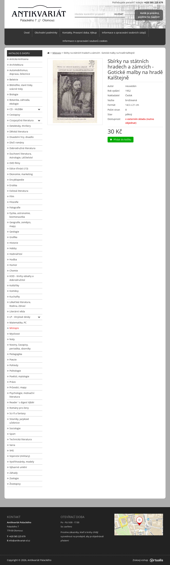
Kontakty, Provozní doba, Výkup (79, 32)
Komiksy (14, 290)
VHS (11, 450)
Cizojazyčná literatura (21, 120)
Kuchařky (14, 296)
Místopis (14, 328)
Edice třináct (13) (18, 168)
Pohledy (13, 365)
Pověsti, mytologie (19, 376)
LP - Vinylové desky (19, 316)
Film (11, 196)
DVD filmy (14, 163)
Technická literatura (20, 439)
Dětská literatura (18, 131)
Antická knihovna (18, 59)
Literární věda (17, 311)
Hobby (13, 248)
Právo (12, 381)
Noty (12, 339)
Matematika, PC (18, 322)
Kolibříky (14, 285)
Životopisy (15, 483)
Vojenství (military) (19, 456)
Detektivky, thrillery (20, 125)
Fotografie (14, 207)
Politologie (15, 370)
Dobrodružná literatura (22, 148)
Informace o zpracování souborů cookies (85, 40)
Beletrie (13, 79)
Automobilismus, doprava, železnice (19, 72)
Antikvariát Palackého (39, 560)
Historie (13, 242)
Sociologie (15, 428)
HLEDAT (118, 14)
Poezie (13, 359)
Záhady (13, 472)
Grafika (13, 237)
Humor (13, 265)
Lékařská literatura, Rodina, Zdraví (20, 303)
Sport (12, 433)
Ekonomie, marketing (21, 174)
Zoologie (14, 478)
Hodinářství (15, 254)
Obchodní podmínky (46, 32)
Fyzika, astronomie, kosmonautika (19, 215)
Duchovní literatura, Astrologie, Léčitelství (21, 155)
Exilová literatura (18, 190)
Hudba (13, 259)
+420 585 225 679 (17, 536)
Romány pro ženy (19, 407)
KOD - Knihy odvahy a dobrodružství (21, 278)
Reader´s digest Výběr (21, 402)
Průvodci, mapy (17, 387)
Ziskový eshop (148, 560)
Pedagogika (15, 354)
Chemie (13, 270)
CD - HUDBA (16, 109)
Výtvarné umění (18, 467)
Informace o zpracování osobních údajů (124, 32)
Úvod (27, 32)
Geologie (14, 231)
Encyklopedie (16, 179)
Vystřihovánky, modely (21, 461)
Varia (12, 445)
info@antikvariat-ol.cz (19, 540)
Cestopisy (14, 114)
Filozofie (13, 202)
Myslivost (14, 333)
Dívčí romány (16, 142)
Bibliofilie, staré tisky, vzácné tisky (21, 86)
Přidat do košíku (120, 139)
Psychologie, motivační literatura (21, 394)
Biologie (13, 94)
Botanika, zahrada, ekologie (19, 101)
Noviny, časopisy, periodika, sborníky (20, 346)
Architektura (16, 64)
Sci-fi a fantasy (17, 413)
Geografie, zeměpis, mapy (20, 224)
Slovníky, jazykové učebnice (19, 420)
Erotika (13, 185)
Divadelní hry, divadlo (21, 137)
